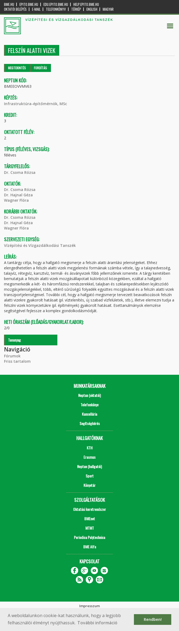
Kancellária (89, 414)
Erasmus (89, 457)
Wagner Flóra (16, 200)
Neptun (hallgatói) (89, 466)
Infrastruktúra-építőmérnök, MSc (35, 103)
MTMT (89, 528)
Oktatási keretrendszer (89, 509)
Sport (90, 476)
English (91, 9)
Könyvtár (89, 485)
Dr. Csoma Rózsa (19, 172)
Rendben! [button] (153, 619)
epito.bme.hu (28, 4)
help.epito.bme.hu (86, 4)
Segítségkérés (89, 423)
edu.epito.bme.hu (55, 4)
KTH (90, 447)
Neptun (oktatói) (89, 395)
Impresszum (89, 605)
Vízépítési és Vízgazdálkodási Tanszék (40, 245)
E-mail (36, 9)
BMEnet (89, 518)
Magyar (108, 9)
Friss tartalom (17, 361)
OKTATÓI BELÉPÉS (15, 9)
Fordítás (40, 68)
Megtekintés (17, 68)
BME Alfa (89, 546)
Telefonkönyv (56, 9)
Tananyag (14, 340)
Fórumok (12, 355)
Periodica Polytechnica (89, 537)
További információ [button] (97, 623)
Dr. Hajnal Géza (18, 194)
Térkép (76, 9)
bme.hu (9, 4)
